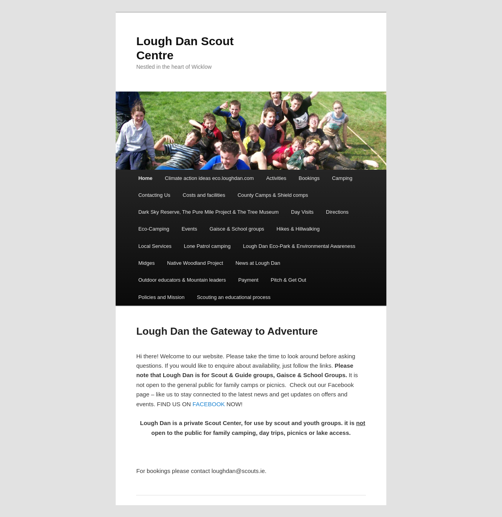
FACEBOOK (209, 404)
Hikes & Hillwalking (298, 229)
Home (145, 178)
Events (189, 229)
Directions (337, 212)
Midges (146, 263)
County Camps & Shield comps (273, 195)
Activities (276, 178)
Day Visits (302, 212)
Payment (248, 280)
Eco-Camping (153, 229)
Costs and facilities (204, 195)
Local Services (155, 246)
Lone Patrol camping (207, 246)
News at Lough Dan (257, 263)
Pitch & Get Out (288, 280)
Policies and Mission (161, 297)
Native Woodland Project (195, 263)
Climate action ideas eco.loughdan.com (209, 178)
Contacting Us (154, 195)
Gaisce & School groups (236, 229)
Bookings (308, 178)
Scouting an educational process (234, 297)
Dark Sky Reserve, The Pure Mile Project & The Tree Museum (208, 212)
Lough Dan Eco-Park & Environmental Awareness (299, 246)
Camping (342, 178)
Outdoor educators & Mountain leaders (182, 280)
